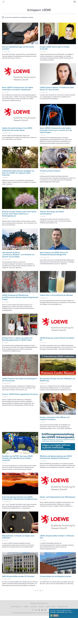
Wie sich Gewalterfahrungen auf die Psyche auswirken (18, 50)
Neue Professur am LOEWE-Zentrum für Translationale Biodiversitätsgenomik (54, 256)
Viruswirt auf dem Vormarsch (50, 173)
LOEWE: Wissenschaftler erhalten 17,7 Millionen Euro (57, 539)
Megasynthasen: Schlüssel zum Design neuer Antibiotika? (18, 539)
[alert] (39, 19)
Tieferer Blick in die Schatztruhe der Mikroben (56, 297)
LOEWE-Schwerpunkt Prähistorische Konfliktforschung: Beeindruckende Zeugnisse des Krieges (20, 299)
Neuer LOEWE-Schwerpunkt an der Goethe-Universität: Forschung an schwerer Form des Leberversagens (56, 132)
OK (51, 615)
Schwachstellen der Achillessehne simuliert (55, 578)
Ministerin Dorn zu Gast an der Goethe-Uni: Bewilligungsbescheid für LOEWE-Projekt (17, 341)
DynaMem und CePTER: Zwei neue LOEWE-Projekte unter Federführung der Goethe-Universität (17, 460)
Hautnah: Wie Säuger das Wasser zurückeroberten (52, 215)
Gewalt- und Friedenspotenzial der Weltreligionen (57, 499)
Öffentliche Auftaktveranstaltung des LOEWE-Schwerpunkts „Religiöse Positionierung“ (56, 459)
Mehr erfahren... (69, 612)
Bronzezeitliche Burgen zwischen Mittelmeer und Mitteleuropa (57, 381)
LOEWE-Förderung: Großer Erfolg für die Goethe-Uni (57, 341)
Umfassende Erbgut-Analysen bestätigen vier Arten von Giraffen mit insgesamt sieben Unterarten (18, 175)
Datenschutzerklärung (48, 615)
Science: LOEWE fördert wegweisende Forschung (20, 396)
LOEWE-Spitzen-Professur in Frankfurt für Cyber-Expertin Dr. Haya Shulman (57, 90)
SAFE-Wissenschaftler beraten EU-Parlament (18, 578)
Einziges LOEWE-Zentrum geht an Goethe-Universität (55, 50)
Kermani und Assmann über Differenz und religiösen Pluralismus (54, 420)
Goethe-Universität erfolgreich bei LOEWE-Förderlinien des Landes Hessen (17, 131)
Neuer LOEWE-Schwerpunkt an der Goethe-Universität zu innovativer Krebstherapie (17, 90)
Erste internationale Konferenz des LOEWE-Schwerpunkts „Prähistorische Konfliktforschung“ (20, 500)
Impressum (39, 615)
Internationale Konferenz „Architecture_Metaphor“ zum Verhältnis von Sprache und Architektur (18, 257)
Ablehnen (56, 615)
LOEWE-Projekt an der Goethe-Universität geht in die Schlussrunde (19, 381)
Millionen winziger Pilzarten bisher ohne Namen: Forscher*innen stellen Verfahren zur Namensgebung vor (19, 216)
